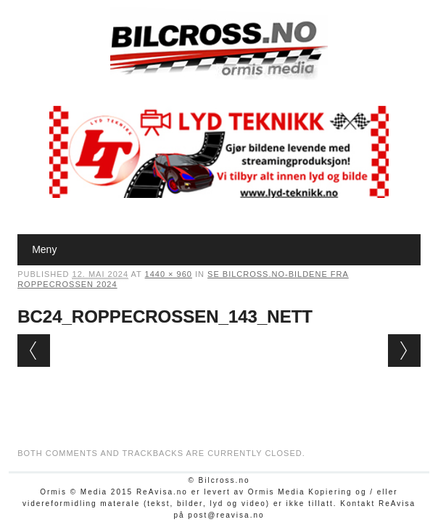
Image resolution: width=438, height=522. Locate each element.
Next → (404, 350)
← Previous (33, 350)
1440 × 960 (168, 274)
